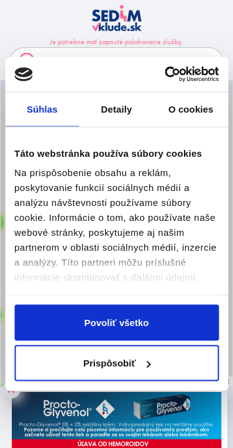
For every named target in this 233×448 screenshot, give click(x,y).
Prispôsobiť (117, 363)
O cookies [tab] (191, 108)
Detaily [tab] (116, 108)
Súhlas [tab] (42, 108)
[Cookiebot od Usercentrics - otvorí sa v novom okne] (166, 75)
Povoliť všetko (117, 322)
